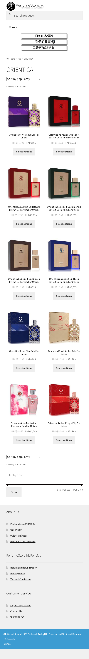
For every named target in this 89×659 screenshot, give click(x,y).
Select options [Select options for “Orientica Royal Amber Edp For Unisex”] (64, 367)
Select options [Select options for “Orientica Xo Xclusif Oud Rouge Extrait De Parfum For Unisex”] (24, 223)
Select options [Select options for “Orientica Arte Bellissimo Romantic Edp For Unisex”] (24, 440)
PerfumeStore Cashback (22, 541)
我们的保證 (16, 529)
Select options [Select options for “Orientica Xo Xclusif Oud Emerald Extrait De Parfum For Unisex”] (64, 223)
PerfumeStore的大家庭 (22, 523)
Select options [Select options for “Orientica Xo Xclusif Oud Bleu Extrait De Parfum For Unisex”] (64, 295)
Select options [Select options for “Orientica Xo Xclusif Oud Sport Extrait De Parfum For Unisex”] (64, 151)
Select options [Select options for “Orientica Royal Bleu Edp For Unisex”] (24, 367)
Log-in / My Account (20, 605)
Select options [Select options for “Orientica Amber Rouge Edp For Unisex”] (64, 440)
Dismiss (7, 643)
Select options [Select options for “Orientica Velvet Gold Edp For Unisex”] (24, 151)
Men (19, 58)
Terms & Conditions (20, 579)
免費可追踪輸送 (18, 535)
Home (12, 58)
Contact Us (16, 611)
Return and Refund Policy (23, 567)
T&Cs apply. (9, 638)
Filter (13, 492)
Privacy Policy (17, 573)
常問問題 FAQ (17, 617)
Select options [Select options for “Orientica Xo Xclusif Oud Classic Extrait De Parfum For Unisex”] (24, 295)
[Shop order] (23, 79)
